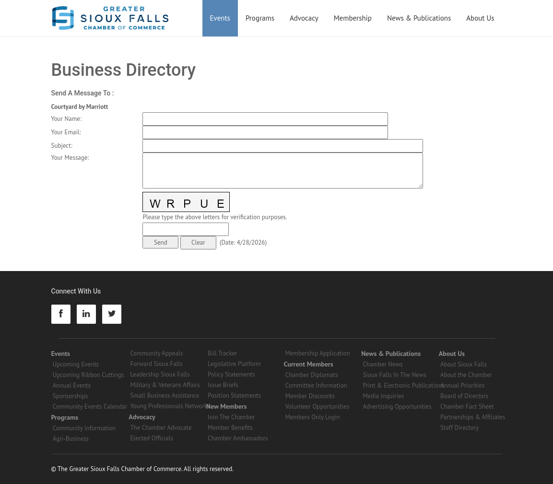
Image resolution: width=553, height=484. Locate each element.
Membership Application (317, 353)
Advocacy (304, 18)
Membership (353, 18)
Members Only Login (312, 417)
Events (220, 18)
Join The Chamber (231, 417)
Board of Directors (464, 396)
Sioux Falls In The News (394, 375)
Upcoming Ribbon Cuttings (88, 375)
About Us (480, 18)
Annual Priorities (462, 385)
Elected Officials (151, 438)
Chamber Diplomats (311, 375)
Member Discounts (310, 396)
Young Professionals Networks (170, 406)
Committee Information (316, 385)
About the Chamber (466, 375)
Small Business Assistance (164, 395)
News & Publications (419, 18)
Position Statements (234, 395)
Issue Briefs (223, 385)
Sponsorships (70, 396)
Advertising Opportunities (397, 406)
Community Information (84, 428)
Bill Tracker (222, 353)
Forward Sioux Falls (156, 364)
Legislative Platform (234, 364)
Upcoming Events (76, 364)
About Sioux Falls (463, 364)
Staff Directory (459, 428)
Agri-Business (71, 439)
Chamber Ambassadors (238, 438)
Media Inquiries (383, 396)
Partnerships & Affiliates (472, 417)
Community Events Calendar (90, 406)
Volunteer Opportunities (317, 406)
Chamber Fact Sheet (467, 406)
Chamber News (382, 364)
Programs (260, 18)
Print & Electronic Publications (403, 385)
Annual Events (72, 385)
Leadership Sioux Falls (159, 374)
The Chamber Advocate (160, 428)
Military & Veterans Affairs (165, 385)
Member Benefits (230, 428)
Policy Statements (231, 374)
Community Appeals (156, 353)
